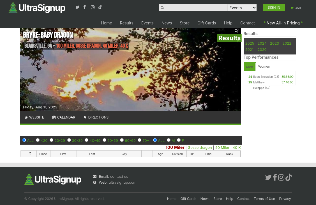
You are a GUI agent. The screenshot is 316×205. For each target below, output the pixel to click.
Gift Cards (206, 22)
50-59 (112, 140)
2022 (286, 43)
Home (106, 22)
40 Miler (222, 147)
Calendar (63, 117)
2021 (249, 49)
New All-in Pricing (283, 22)
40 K (237, 147)
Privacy (285, 199)
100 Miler (175, 147)
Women (264, 66)
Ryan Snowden (263, 76)
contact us (119, 176)
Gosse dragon (200, 147)
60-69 (130, 140)
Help (228, 22)
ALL (30, 140)
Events (147, 22)
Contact (247, 22)
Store (185, 22)
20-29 (59, 140)
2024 (262, 43)
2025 (249, 43)
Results (126, 22)
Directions (96, 117)
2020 (262, 49)
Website (34, 117)
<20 (44, 140)
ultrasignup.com (123, 182)
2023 (274, 43)
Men (249, 67)
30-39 (77, 140)
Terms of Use (264, 199)
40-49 (94, 140)
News (167, 22)
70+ (145, 140)
